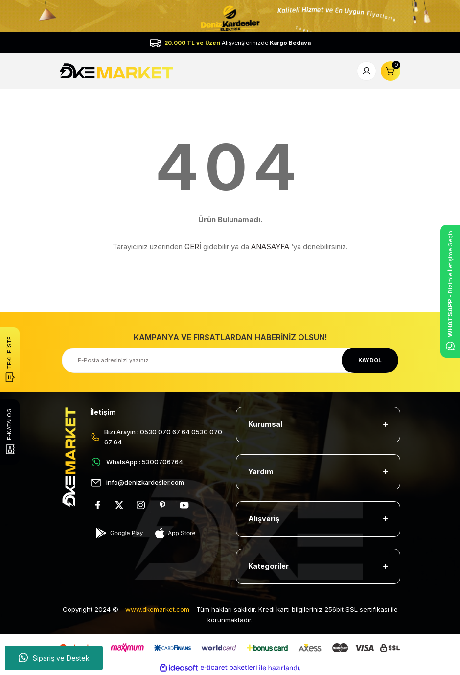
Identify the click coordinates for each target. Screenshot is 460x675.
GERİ (192, 246)
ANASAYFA (270, 246)
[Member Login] (366, 71)
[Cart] (390, 71)
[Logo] (118, 71)
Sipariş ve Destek (54, 657)
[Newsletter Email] (230, 360)
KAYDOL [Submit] (370, 360)
